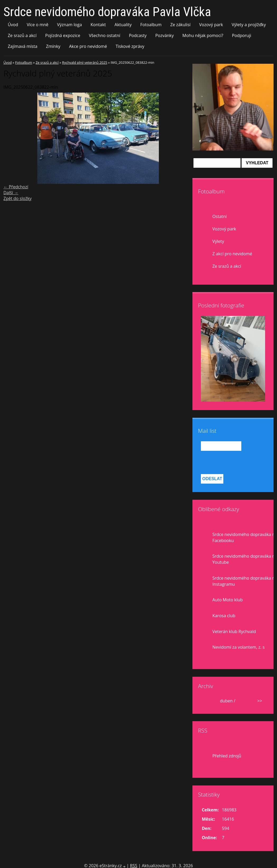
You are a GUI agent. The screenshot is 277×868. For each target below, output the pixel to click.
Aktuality (123, 25)
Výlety (218, 241)
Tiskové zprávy (130, 46)
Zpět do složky (17, 198)
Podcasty (138, 35)
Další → (10, 193)
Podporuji (241, 35)
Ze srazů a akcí (22, 35)
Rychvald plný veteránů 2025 (84, 62)
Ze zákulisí (180, 25)
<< (206, 701)
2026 (241, 701)
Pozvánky (164, 35)
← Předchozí (15, 187)
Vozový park (211, 25)
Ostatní (219, 216)
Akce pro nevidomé (88, 46)
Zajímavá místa (22, 46)
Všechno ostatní (104, 35)
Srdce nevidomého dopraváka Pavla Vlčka (107, 11)
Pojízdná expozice (62, 35)
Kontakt (98, 25)
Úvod (13, 25)
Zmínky (53, 46)
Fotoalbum (151, 25)
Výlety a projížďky (249, 25)
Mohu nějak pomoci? (202, 35)
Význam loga (69, 25)
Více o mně (37, 25)
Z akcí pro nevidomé (232, 254)
